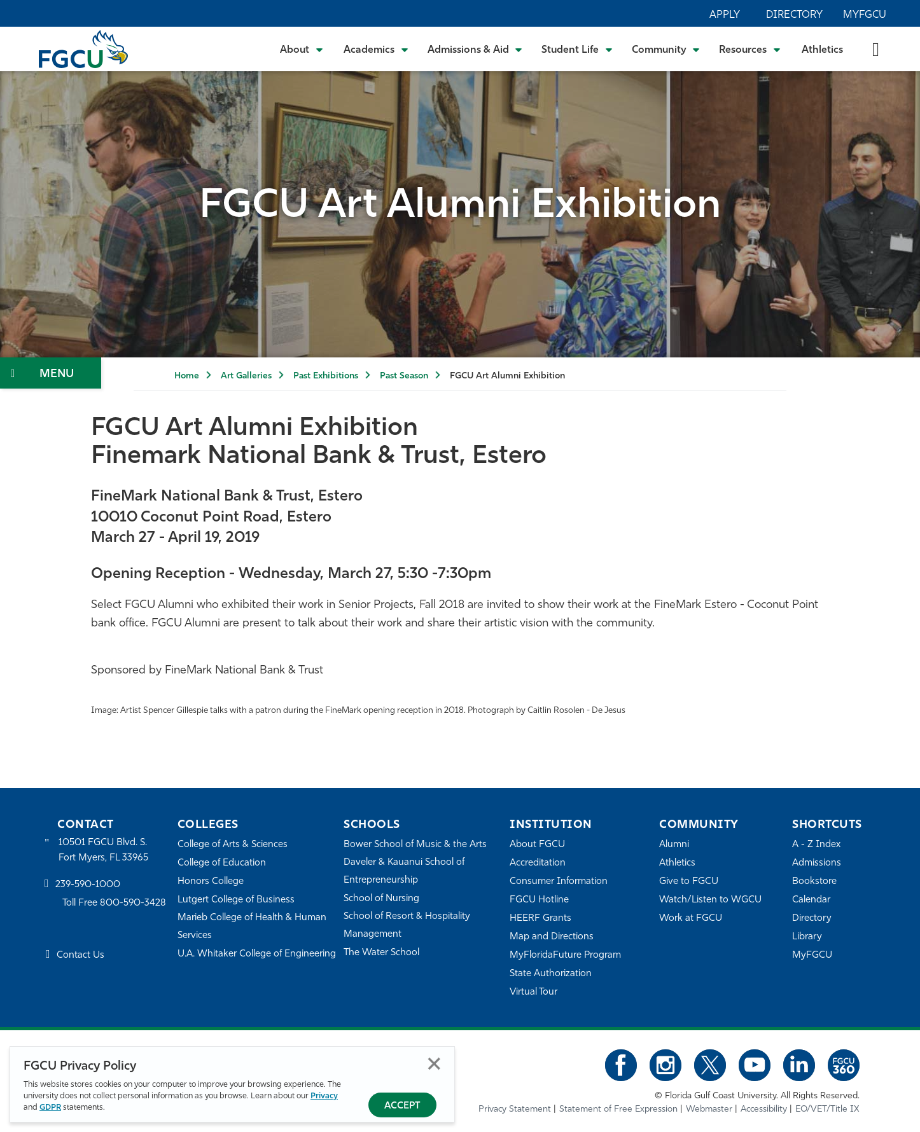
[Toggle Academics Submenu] (376, 49)
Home (186, 376)
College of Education (222, 863)
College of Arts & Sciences (233, 845)
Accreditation (538, 863)
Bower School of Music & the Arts (415, 845)
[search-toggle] (876, 49)
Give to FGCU (688, 882)
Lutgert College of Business (236, 900)
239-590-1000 (87, 885)
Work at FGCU (690, 918)
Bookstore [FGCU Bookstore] (814, 882)
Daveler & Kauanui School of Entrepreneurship (405, 871)
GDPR (50, 1107)
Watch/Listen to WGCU (710, 900)
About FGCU (537, 845)
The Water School (382, 953)
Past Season (404, 376)
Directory (794, 15)
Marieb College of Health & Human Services (252, 927)
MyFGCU (864, 15)
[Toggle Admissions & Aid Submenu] (475, 49)
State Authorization (551, 974)
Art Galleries (246, 376)
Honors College (211, 882)
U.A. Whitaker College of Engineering (257, 954)
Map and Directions (552, 937)
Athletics (822, 50)
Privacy (324, 1096)
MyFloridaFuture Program (565, 955)
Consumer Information (559, 882)
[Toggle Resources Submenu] (749, 49)
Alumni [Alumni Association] (674, 845)
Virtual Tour (534, 992)
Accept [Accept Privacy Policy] (402, 1106)
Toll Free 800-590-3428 (114, 903)
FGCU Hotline (539, 900)
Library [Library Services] (807, 937)
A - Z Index (816, 845)
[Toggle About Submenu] (302, 49)
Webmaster (709, 1109)
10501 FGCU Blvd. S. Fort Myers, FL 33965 (103, 850)
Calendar (811, 900)
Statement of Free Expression (618, 1109)
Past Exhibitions (325, 376)
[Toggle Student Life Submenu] (577, 49)
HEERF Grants (540, 918)
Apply (724, 15)
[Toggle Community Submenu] (666, 49)
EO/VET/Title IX (827, 1109)
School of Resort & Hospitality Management (407, 925)
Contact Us (80, 956)
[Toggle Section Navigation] (50, 373)
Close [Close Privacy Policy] (434, 1064)
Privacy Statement (514, 1109)
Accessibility (764, 1109)
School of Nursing (382, 899)
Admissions (816, 863)
